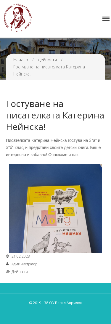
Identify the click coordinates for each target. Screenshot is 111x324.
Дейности (47, 59)
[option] (55, 208)
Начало (20, 59)
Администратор (24, 264)
